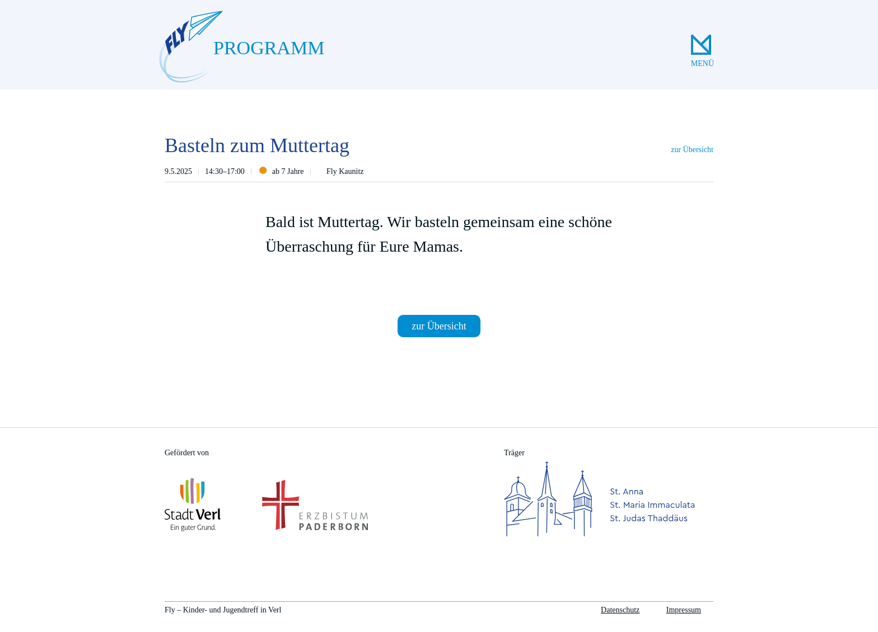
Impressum (683, 610)
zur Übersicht (692, 149)
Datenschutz (620, 610)
